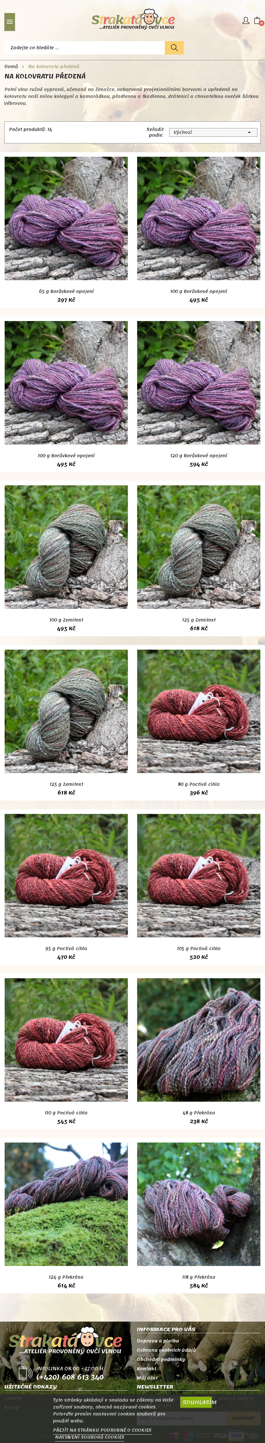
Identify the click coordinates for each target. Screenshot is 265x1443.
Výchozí (213, 132)
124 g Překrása (66, 1277)
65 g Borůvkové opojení (66, 291)
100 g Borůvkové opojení (198, 291)
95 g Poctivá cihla (66, 948)
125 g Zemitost (199, 620)
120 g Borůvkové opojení (198, 455)
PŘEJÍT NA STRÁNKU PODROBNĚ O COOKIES (102, 1430)
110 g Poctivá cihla (66, 1113)
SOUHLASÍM (197, 1402)
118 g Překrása (199, 1277)
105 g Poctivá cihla (199, 948)
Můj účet (147, 1378)
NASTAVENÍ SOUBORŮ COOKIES (89, 1437)
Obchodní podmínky (161, 1359)
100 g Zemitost (66, 620)
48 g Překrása (199, 1113)
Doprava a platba (158, 1341)
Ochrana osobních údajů (166, 1350)
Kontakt (146, 1368)
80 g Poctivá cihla (199, 784)
